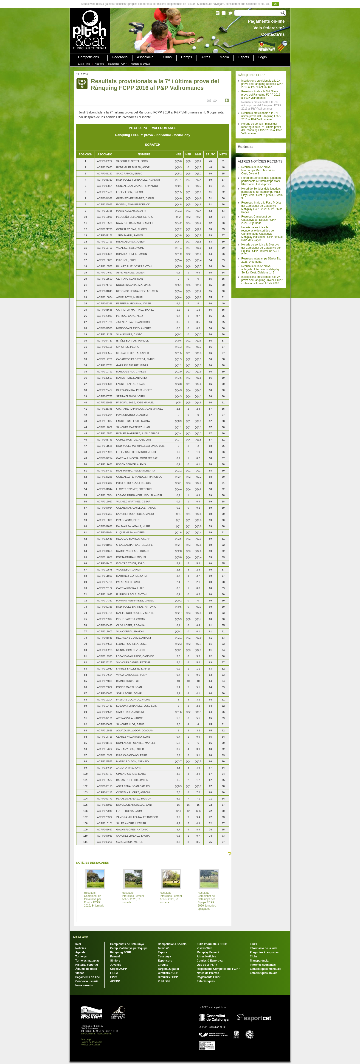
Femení (115, 956)
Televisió (163, 948)
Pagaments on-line (87, 977)
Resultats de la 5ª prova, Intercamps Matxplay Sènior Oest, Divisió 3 (258, 170)
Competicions (88, 57)
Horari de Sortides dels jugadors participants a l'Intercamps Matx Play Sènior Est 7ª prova (261, 181)
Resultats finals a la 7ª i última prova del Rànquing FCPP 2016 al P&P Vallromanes (260, 94)
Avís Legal (86, 1039)
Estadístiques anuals (263, 973)
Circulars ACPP (168, 973)
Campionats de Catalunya (127, 944)
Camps (186, 57)
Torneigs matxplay (87, 960)
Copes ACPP (118, 968)
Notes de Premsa (208, 973)
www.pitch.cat (104, 1033)
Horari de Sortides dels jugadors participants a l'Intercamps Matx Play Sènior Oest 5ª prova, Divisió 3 (262, 193)
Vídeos (79, 973)
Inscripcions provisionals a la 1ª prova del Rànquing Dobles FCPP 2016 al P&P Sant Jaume (262, 84)
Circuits (163, 964)
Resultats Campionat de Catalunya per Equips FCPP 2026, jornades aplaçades (207, 900)
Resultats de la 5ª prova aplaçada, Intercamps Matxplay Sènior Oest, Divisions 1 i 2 (260, 269)
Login (262, 57)
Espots (243, 57)
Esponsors (165, 960)
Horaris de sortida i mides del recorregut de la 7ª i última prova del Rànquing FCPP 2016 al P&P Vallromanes (261, 128)
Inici (88, 63)
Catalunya (164, 956)
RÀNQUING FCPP (251, 75)
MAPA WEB (80, 937)
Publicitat (164, 981)
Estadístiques (206, 981)
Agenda (80, 952)
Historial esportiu (86, 964)
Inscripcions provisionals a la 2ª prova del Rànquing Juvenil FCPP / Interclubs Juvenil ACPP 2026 (262, 280)
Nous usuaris (84, 985)
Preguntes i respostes (264, 952)
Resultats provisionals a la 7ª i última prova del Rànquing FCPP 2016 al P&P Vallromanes (261, 116)
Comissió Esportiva (209, 960)
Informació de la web (263, 948)
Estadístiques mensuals (265, 968)
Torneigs (81, 956)
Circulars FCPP (168, 977)
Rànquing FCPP (117, 63)
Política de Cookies (91, 1044)
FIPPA (114, 973)
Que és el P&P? (207, 964)
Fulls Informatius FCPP (212, 944)
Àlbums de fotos (86, 968)
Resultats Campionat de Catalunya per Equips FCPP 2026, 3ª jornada (258, 220)
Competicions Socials (172, 944)
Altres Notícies (206, 956)
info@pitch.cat (88, 1033)
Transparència (259, 960)
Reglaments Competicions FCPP (218, 968)
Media (224, 57)
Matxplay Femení (208, 952)
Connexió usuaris (86, 981)
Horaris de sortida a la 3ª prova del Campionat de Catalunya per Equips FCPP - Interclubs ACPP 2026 (261, 249)
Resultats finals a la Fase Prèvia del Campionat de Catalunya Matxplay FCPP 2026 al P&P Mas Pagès (261, 207)
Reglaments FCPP (208, 977)
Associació (145, 57)
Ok (275, 4)
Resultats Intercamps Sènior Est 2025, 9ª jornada (261, 260)
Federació (120, 57)
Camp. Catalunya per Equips (129, 948)
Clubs (167, 57)
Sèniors (115, 960)
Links (253, 944)
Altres (205, 57)
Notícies (99, 63)
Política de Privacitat (91, 1042)
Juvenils (115, 964)
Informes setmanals (263, 964)
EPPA (114, 977)
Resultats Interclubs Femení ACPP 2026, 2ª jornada (171, 897)
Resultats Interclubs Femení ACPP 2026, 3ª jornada (133, 897)
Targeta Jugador (168, 968)
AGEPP (115, 981)
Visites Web (204, 948)
